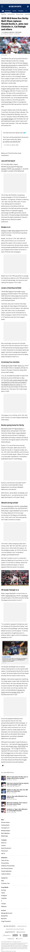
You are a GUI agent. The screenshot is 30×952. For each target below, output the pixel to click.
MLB (4, 89)
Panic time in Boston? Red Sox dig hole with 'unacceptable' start (18, 784)
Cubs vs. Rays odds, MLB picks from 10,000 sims (17, 797)
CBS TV (3, 853)
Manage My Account (6, 913)
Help (2, 880)
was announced (10, 65)
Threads (3, 903)
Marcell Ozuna (5, 749)
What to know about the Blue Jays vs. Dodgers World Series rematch (17, 777)
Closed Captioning (6, 871)
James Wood (23, 506)
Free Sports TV (5, 828)
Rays (10, 291)
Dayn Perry (11, 32)
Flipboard (3, 906)
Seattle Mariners (11, 596)
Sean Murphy (22, 744)
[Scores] (14, 11)
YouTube (3, 890)
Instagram (4, 895)
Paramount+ (4, 851)
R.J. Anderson (6, 32)
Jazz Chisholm (16, 169)
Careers (3, 845)
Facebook (4, 898)
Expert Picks (3, 14)
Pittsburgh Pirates (6, 365)
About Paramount (6, 848)
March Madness (5, 833)
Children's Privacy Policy (8, 866)
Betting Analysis (5, 830)
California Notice (5, 874)
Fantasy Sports (5, 825)
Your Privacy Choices (7, 868)
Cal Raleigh (24, 596)
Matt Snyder (18, 32)
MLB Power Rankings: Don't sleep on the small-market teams (17, 803)
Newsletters (4, 916)
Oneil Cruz (21, 365)
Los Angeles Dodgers (7, 119)
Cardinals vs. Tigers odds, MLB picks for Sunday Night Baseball (17, 810)
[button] (26, 11)
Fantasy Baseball (11, 14)
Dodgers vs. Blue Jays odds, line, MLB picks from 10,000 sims (17, 790)
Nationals (10, 506)
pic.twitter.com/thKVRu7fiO (11, 142)
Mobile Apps (4, 836)
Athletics (4, 231)
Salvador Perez (15, 692)
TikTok (3, 893)
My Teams (4, 918)
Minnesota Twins (6, 429)
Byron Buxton (19, 429)
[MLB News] (8, 11)
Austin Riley (21, 746)
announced (10, 167)
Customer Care (5, 883)
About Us (3, 843)
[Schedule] (20, 11)
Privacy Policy (5, 863)
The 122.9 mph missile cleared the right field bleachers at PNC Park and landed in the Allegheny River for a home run (14, 382)
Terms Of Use (5, 860)
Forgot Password (6, 921)
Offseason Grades (19, 14)
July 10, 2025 (14, 145)
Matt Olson (13, 746)
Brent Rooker (16, 231)
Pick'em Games (5, 822)
